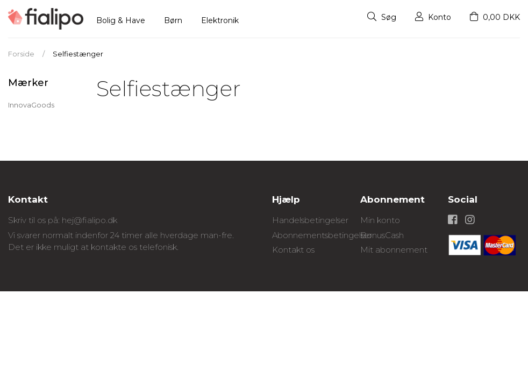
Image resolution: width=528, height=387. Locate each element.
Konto (433, 17)
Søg (381, 17)
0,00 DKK (495, 17)
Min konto (380, 220)
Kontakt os (293, 250)
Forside (21, 53)
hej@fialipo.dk (89, 220)
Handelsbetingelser (310, 220)
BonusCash (382, 235)
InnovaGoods (31, 105)
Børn (173, 20)
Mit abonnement (393, 250)
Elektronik (220, 20)
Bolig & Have (120, 20)
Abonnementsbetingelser (322, 235)
